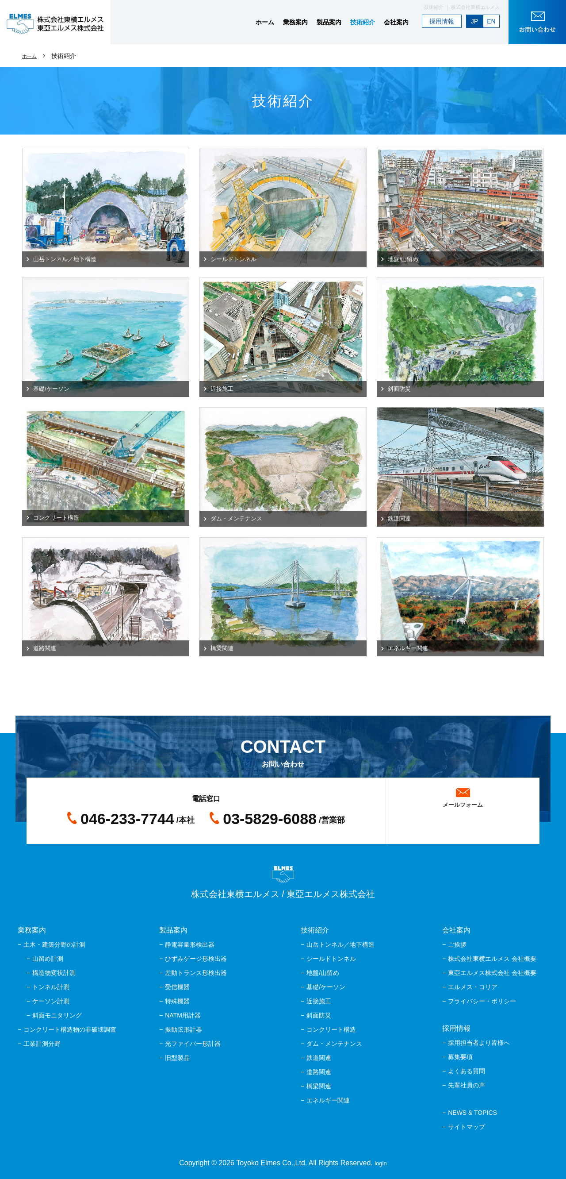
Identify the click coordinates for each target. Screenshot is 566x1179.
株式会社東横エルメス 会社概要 (492, 958)
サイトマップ (466, 1126)
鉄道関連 (318, 1057)
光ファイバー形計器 (193, 1043)
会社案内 (396, 22)
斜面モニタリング (57, 1015)
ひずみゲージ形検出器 (196, 958)
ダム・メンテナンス (334, 1043)
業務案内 (295, 22)
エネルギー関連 (328, 1100)
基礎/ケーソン (325, 986)
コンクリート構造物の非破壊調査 (69, 1029)
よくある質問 (466, 1071)
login (380, 1163)
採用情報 (441, 21)
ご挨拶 (457, 944)
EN (491, 21)
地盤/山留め (322, 972)
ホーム (265, 22)
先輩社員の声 (466, 1085)
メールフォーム (463, 802)
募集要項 (460, 1056)
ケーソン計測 (50, 1001)
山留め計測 (47, 958)
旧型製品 (177, 1057)
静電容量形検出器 (189, 944)
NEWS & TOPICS (472, 1112)
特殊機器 (177, 1001)
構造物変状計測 (54, 972)
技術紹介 (362, 22)
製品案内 (329, 22)
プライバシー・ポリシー (482, 1001)
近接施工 (318, 1001)
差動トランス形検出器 (196, 972)
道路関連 (318, 1071)
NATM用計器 (183, 1015)
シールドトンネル (331, 958)
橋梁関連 (318, 1086)
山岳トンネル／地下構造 (340, 944)
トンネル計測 (50, 986)
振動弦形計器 (183, 1029)
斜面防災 (318, 1015)
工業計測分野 (42, 1043)
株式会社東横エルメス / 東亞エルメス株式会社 (283, 882)
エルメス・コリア (472, 986)
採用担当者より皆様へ (479, 1042)
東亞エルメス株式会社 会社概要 (492, 972)
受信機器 (177, 986)
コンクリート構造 (331, 1029)
